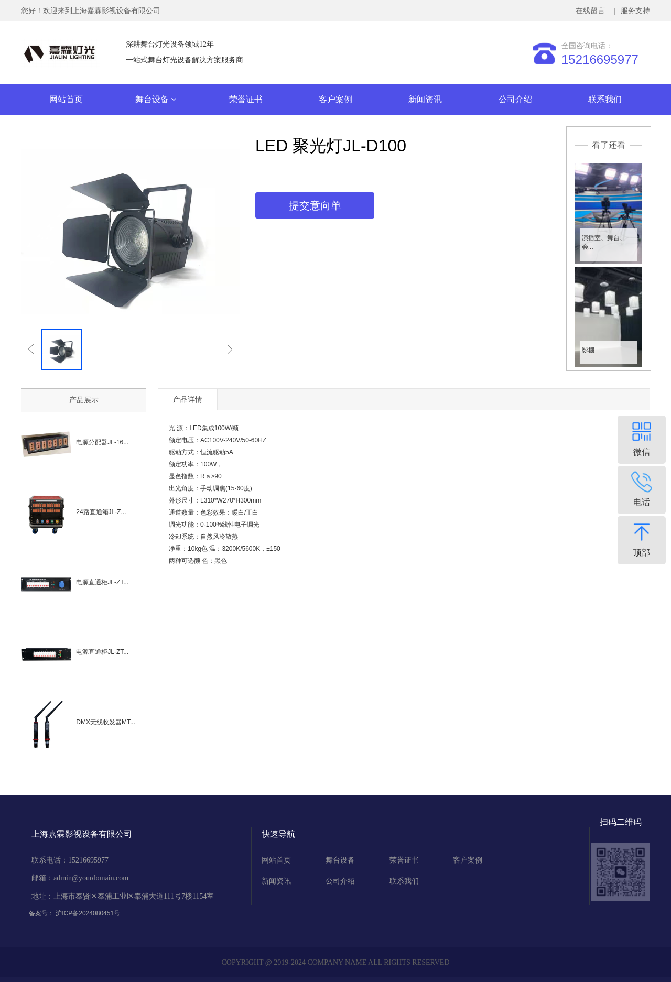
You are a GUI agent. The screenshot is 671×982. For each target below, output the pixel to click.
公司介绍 (515, 99)
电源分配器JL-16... (102, 442)
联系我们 (605, 99)
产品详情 (187, 399)
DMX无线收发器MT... (105, 722)
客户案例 (335, 99)
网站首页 (66, 99)
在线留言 (592, 11)
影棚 (588, 350)
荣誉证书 (246, 99)
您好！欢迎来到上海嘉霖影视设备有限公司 (90, 11)
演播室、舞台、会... (604, 242)
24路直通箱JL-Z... (101, 512)
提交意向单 (315, 205)
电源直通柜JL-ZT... (102, 582)
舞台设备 (155, 99)
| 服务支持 (631, 11)
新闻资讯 (425, 99)
